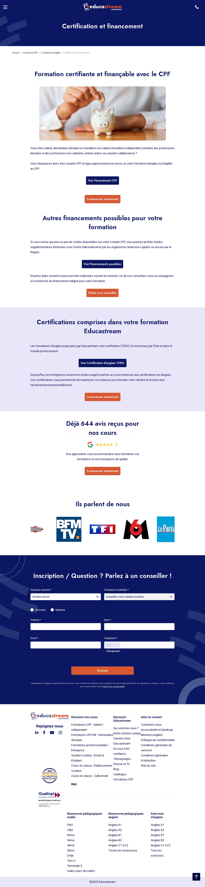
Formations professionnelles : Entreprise (90, 747)
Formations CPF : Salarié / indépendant (87, 727)
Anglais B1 (115, 835)
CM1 (70, 825)
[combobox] (112, 645)
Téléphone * (111, 638)
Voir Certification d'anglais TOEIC (103, 363)
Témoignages (122, 759)
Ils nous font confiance (121, 751)
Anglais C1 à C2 (118, 845)
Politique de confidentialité (113, 686)
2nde (70, 855)
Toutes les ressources (122, 850)
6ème (70, 835)
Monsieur (40, 609)
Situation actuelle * (40, 589)
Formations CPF (30, 53)
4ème (70, 845)
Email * (34, 638)
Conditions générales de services (156, 747)
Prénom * (35, 619)
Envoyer (102, 671)
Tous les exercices (157, 853)
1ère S (71, 860)
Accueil (16, 53)
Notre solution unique (127, 733)
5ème (70, 840)
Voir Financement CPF (102, 180)
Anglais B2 (115, 840)
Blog (116, 769)
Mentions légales (152, 735)
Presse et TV (121, 764)
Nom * (107, 619)
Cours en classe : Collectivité (89, 776)
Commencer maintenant (103, 199)
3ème (70, 850)
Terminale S (74, 865)
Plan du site (148, 765)
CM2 (70, 830)
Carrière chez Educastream (122, 741)
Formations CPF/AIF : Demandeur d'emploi (92, 737)
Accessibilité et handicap (157, 729)
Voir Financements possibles (102, 264)
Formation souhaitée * (116, 589)
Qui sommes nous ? (126, 728)
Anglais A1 (115, 825)
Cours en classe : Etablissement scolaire (91, 768)
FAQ (74, 784)
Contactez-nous (151, 724)
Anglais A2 (115, 830)
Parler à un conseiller (102, 293)
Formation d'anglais (51, 53)
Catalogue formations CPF (123, 777)
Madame (60, 609)
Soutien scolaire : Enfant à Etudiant (87, 758)
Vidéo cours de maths (81, 871)
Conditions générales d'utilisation (154, 758)
